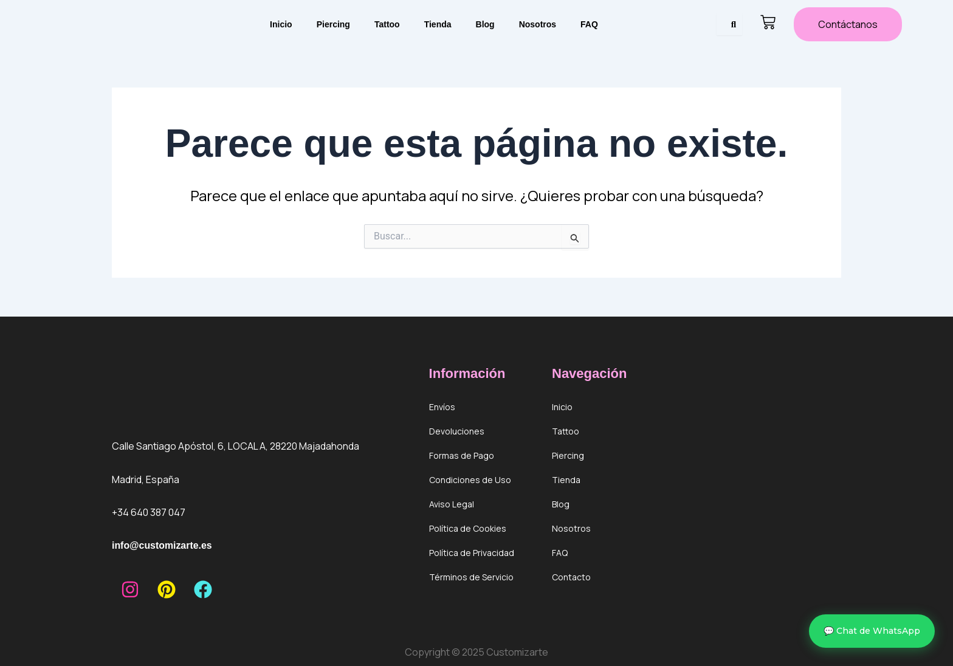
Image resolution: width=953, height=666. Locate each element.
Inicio (281, 24)
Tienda (438, 24)
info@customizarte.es (162, 545)
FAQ (589, 24)
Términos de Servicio (471, 577)
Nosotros (537, 24)
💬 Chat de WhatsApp (872, 630)
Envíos (442, 407)
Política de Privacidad (471, 552)
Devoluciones (456, 431)
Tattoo (387, 24)
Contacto (571, 577)
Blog (485, 24)
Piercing (333, 24)
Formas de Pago (461, 455)
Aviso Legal (451, 504)
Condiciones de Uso (470, 480)
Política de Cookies (467, 528)
